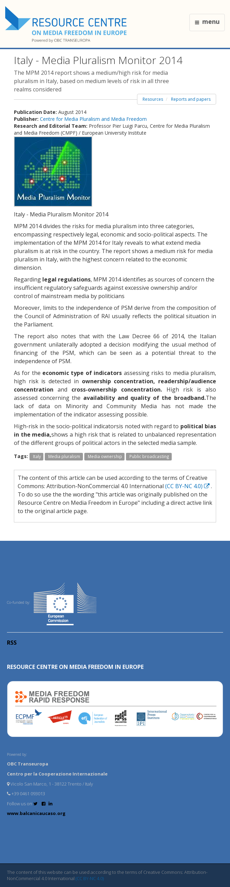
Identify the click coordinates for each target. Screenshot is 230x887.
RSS (12, 642)
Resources (153, 99)
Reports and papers (191, 99)
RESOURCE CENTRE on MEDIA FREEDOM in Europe (75, 667)
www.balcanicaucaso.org (36, 813)
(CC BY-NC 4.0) (188, 486)
